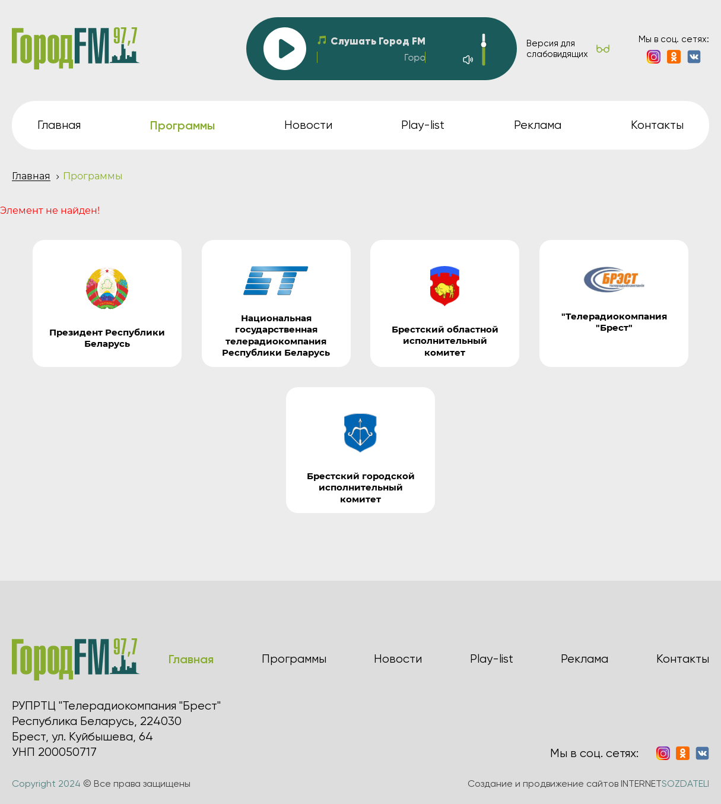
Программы (294, 659)
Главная (59, 125)
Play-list (422, 125)
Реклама (537, 125)
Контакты (657, 125)
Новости (308, 125)
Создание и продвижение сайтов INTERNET (588, 783)
